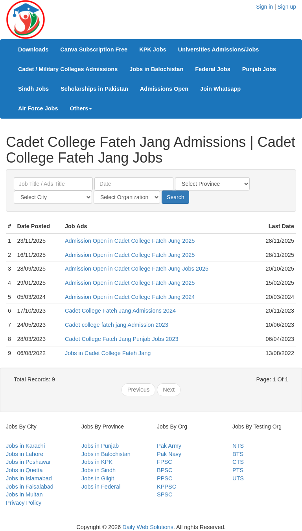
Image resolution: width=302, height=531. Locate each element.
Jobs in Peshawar (28, 462)
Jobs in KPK (96, 462)
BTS (237, 454)
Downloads (33, 49)
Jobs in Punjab (100, 446)
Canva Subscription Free (93, 49)
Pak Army (169, 446)
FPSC (164, 462)
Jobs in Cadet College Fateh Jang (108, 353)
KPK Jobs (152, 49)
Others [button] (81, 108)
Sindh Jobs (33, 89)
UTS (238, 478)
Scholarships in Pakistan (94, 89)
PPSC (165, 478)
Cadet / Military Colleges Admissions (68, 69)
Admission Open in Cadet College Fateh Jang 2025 (130, 255)
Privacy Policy (23, 503)
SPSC (165, 494)
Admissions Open (164, 89)
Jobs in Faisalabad (29, 486)
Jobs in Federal (100, 486)
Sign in (264, 7)
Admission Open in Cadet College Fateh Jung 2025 (130, 241)
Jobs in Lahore (24, 454)
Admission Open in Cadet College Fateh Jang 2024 (130, 297)
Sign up (287, 7)
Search (175, 197)
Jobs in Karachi (25, 446)
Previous (138, 389)
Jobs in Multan (24, 494)
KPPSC (166, 486)
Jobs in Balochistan (156, 69)
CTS (238, 462)
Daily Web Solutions (147, 527)
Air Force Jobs (38, 108)
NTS (238, 446)
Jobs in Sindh (98, 470)
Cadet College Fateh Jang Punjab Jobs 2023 (122, 339)
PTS (237, 470)
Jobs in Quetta (24, 470)
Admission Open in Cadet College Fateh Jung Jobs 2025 (136, 269)
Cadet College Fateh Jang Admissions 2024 (120, 311)
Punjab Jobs (259, 69)
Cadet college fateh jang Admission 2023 (116, 325)
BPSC (165, 470)
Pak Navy (169, 454)
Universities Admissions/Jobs (218, 49)
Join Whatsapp (220, 89)
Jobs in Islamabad (29, 478)
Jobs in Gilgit (97, 478)
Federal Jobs (212, 69)
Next (169, 389)
